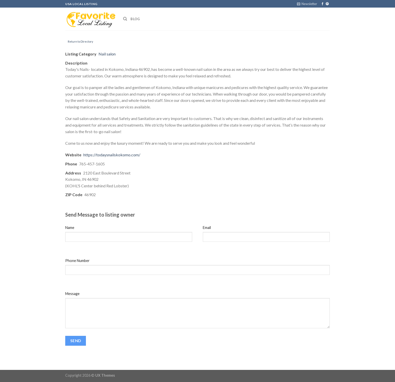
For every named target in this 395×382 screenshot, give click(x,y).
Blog (135, 19)
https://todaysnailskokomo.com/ (111, 154)
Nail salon (107, 53)
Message (72, 293)
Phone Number (77, 260)
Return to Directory (80, 41)
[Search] (125, 19)
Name (69, 227)
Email (207, 227)
